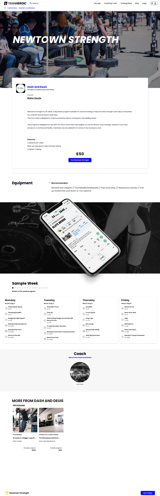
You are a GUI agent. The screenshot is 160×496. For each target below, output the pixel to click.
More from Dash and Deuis (80, 357)
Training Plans (126, 3)
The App (97, 3)
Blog (137, 3)
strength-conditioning (27, 8)
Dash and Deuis (37, 87)
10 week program (30, 448)
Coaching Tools (110, 3)
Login (144, 3)
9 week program (56, 448)
